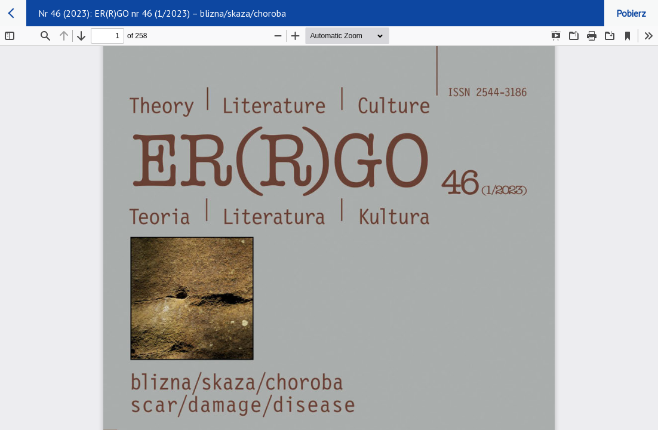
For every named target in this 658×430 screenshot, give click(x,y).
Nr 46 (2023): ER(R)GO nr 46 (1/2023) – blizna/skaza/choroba (162, 13)
